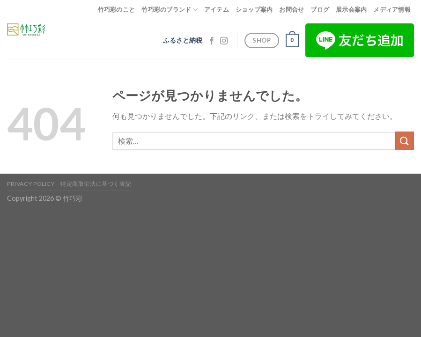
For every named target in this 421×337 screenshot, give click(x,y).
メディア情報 (392, 9)
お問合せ (291, 9)
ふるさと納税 (182, 40)
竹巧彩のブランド (169, 9)
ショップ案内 (254, 9)
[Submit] (404, 141)
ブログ (319, 9)
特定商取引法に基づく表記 (95, 183)
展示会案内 (351, 9)
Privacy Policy (31, 183)
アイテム (216, 9)
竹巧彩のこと (116, 9)
